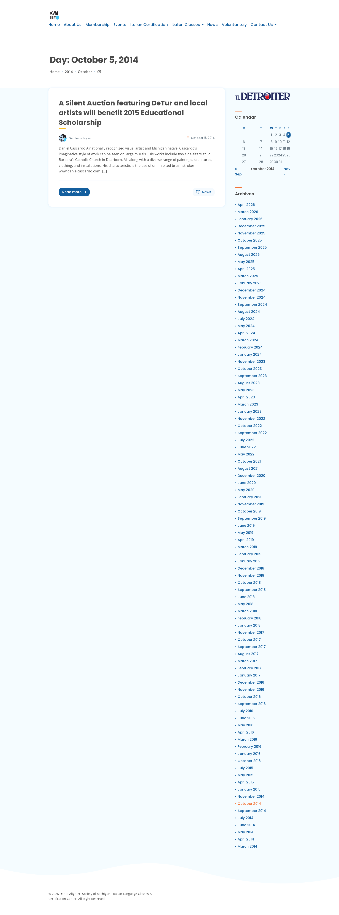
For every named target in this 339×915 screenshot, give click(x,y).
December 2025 (251, 226)
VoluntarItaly (234, 24)
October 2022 (250, 425)
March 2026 (248, 211)
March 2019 (247, 546)
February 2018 (249, 618)
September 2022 (252, 432)
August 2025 (249, 254)
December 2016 (251, 682)
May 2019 (245, 532)
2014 (69, 71)
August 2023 (249, 382)
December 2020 (251, 475)
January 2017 (249, 675)
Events (120, 24)
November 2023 (251, 361)
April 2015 (246, 782)
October (85, 71)
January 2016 (249, 753)
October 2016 (249, 696)
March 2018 (247, 611)
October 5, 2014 (203, 138)
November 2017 (251, 632)
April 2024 (246, 333)
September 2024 (252, 304)
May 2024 (246, 325)
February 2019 (249, 554)
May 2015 (245, 775)
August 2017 (248, 653)
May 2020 (246, 489)
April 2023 (246, 397)
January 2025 (250, 283)
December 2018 (251, 568)
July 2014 (245, 817)
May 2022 (246, 454)
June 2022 (247, 447)
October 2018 (249, 582)
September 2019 (252, 518)
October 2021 (249, 461)
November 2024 (251, 297)
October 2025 (250, 240)
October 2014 (249, 803)
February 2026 (250, 218)
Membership (98, 24)
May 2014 (246, 832)
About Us (73, 24)
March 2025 (248, 276)
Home (54, 24)
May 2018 (245, 604)
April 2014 (246, 839)
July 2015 (245, 767)
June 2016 (246, 718)
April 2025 (246, 268)
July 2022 (246, 440)
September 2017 (252, 646)
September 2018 (252, 589)
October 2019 (249, 511)
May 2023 (246, 390)
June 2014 (246, 825)
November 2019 (251, 504)
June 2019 (246, 525)
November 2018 (251, 575)
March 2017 (247, 661)
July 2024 (246, 318)
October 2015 (249, 760)
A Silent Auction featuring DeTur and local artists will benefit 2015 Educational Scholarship (133, 112)
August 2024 (249, 311)
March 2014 (247, 846)
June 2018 (246, 596)
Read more (74, 191)
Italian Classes (186, 24)
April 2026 (246, 204)
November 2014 (251, 796)
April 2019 (246, 539)
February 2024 (250, 347)
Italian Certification (149, 24)
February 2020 (250, 497)
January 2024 (250, 354)
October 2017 (249, 639)
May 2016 (245, 725)
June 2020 (247, 482)
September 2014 (252, 810)
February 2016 (249, 746)
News (212, 24)
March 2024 (248, 340)
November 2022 (251, 418)
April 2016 (246, 732)
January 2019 (249, 561)
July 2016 (245, 710)
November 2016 (251, 689)
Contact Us (262, 24)
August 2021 (248, 468)
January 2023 (250, 411)
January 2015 (249, 789)
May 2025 (246, 261)
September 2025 (252, 247)
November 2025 (251, 233)
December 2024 (251, 290)
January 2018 (249, 625)
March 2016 (247, 739)
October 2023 (250, 368)
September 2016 (252, 703)
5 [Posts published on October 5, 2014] (288, 135)
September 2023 (252, 375)
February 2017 (249, 668)
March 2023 (248, 404)
